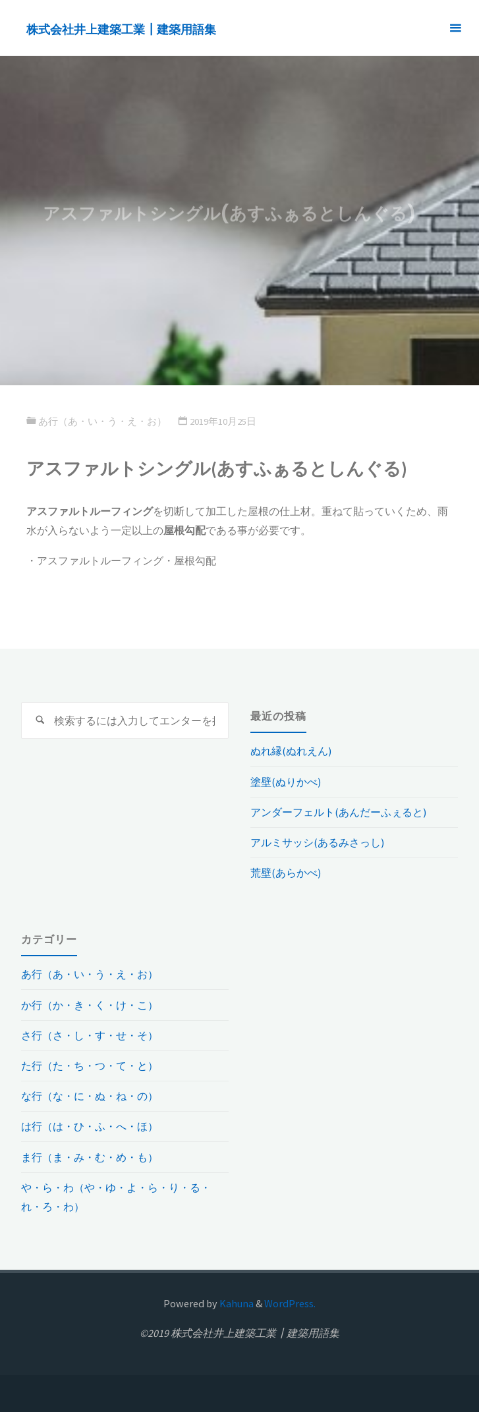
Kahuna (235, 1303)
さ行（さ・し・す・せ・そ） (89, 1035)
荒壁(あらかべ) (285, 872)
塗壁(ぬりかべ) (285, 781)
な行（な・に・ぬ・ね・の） (89, 1095)
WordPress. (290, 1303)
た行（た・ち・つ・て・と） (89, 1065)
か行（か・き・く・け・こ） (89, 1005)
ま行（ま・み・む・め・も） (89, 1157)
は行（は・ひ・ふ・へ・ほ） (89, 1126)
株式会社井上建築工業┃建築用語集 (121, 28)
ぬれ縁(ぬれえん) (290, 750)
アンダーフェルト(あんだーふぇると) (338, 812)
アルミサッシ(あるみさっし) (317, 842)
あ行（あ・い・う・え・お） (102, 421)
